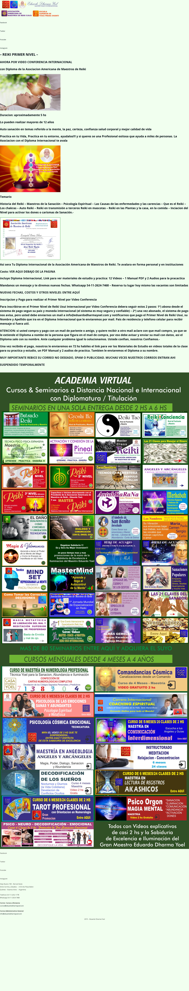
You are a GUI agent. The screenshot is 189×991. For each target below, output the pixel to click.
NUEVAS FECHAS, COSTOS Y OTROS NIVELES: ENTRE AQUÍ (40, 292)
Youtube (3, 40)
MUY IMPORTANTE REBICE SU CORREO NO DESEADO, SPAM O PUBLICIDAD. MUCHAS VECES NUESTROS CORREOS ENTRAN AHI (87, 358)
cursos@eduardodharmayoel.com (12, 906)
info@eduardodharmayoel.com (11, 914)
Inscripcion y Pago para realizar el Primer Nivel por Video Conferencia (48, 299)
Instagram (3, 48)
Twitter (2, 31)
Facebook (3, 23)
